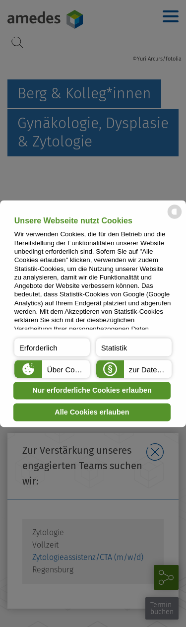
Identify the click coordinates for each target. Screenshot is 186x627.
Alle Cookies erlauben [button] (92, 412)
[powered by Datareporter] (175, 217)
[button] (52, 347)
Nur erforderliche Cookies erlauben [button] (92, 391)
